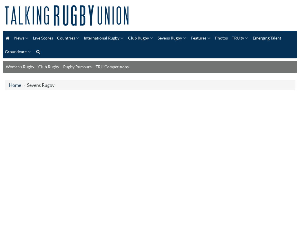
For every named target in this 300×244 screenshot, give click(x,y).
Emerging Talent (267, 38)
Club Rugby (138, 38)
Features (198, 38)
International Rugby (101, 38)
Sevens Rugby (170, 38)
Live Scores (43, 38)
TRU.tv (238, 38)
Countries (66, 38)
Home (15, 85)
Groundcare (16, 51)
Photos (221, 38)
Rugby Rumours (77, 66)
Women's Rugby (20, 66)
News (19, 38)
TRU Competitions (112, 66)
